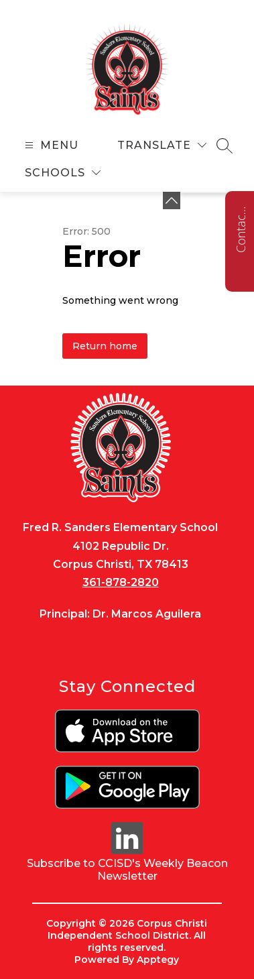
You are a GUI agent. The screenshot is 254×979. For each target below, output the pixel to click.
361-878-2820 (120, 582)
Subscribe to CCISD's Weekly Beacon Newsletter (127, 869)
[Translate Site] (162, 145)
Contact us (241, 229)
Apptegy (158, 960)
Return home (104, 346)
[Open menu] (49, 145)
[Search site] (224, 145)
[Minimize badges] (171, 200)
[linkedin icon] (127, 850)
